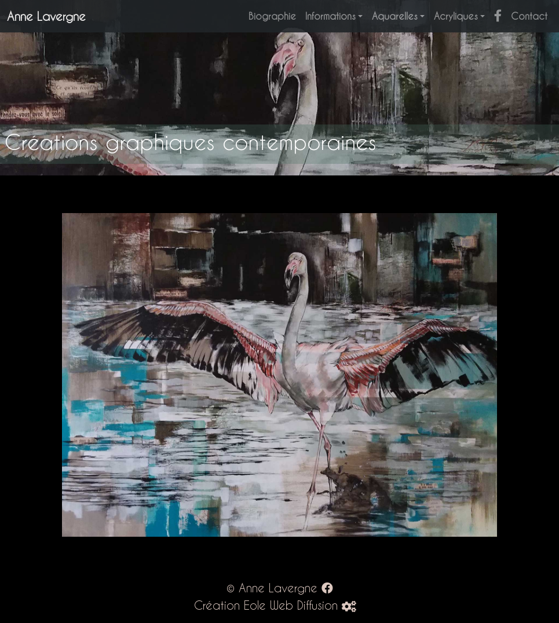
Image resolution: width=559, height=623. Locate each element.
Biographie (272, 15)
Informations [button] (330, 15)
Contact (529, 15)
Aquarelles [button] (395, 15)
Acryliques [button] (456, 15)
